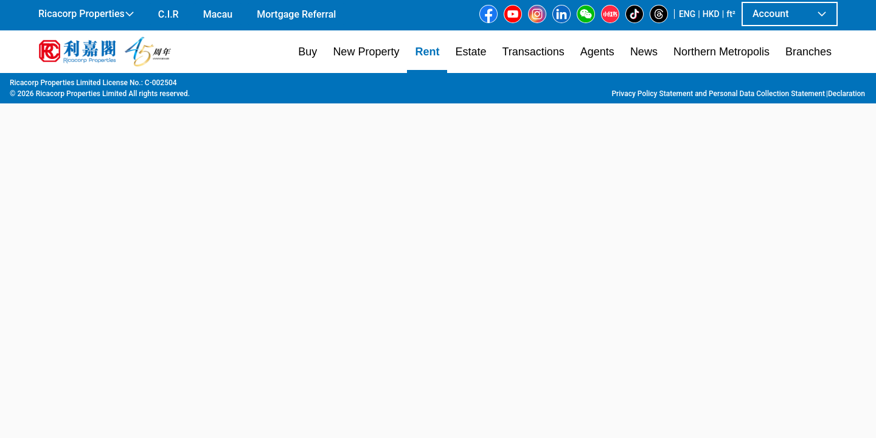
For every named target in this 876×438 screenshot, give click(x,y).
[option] (66, 253)
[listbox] (420, 255)
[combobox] (295, 101)
